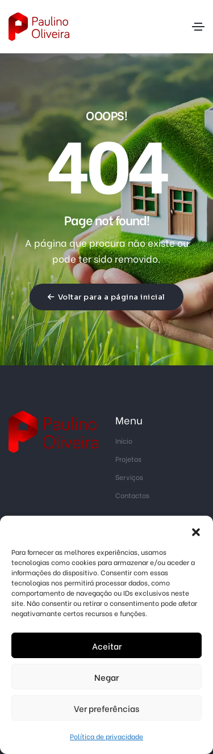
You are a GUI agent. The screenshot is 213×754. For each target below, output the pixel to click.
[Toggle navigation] (198, 27)
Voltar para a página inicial (106, 297)
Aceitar (107, 645)
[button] (196, 530)
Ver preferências (106, 708)
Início (123, 440)
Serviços (129, 477)
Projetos (128, 459)
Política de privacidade (106, 736)
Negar (106, 677)
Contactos (132, 495)
